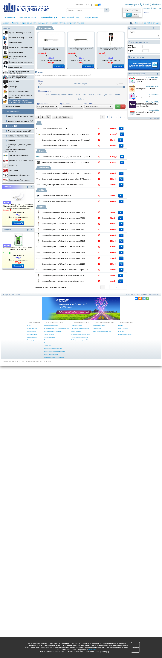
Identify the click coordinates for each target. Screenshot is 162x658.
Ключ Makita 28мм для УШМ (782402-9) (71, 322)
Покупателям (91, 17)
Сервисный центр (48, 17)
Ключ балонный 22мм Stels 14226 (69, 128)
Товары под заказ (49, 626)
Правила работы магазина (51, 617)
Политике (92, 649)
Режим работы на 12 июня (145, 97)
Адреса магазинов (123, 620)
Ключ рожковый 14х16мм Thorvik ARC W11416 (74, 181)
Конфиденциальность (33, 631)
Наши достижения (32, 629)
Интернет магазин (27, 17)
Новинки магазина (49, 634)
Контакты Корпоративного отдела (102, 623)
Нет (135, 15)
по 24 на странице (62, 117)
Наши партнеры (97, 620)
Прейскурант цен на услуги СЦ (79, 631)
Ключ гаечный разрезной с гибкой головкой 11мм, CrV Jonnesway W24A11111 (77, 246)
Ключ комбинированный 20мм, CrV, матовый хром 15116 (77, 453)
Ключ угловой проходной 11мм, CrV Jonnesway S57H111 (77, 282)
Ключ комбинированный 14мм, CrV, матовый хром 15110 (77, 382)
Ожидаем (16, 230)
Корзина (138, 23)
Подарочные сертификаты (125, 626)
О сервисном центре (76, 617)
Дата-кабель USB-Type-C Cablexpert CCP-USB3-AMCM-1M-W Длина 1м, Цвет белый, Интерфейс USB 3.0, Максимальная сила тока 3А (18, 206)
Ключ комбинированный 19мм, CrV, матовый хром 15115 (77, 435)
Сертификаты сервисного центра (80, 620)
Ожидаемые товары (49, 629)
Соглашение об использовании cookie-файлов (56, 620)
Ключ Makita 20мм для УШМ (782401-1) (71, 304)
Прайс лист (121, 623)
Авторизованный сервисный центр (80, 626)
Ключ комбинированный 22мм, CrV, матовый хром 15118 (77, 471)
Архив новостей (154, 118)
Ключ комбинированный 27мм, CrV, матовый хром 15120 (77, 507)
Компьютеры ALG (32, 620)
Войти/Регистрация (152, 23)
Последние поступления (50, 631)
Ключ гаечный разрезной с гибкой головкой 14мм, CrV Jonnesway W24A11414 (77, 264)
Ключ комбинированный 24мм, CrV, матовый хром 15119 (77, 489)
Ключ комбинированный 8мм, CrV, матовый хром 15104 (77, 543)
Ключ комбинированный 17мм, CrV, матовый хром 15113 (77, 417)
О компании (9, 17)
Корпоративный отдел (71, 17)
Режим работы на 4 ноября (145, 89)
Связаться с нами (32, 626)
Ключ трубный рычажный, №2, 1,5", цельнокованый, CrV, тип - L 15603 (77, 205)
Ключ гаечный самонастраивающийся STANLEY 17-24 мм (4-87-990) (77, 146)
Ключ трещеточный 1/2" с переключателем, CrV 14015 (51, 48)
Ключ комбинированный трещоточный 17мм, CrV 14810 (81, 48)
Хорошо (135, 647)
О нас (28, 617)
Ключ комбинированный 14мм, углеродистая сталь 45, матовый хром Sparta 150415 (77, 164)
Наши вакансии (31, 623)
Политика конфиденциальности (52, 623)
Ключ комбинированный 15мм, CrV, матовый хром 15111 (77, 399)
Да (128, 15)
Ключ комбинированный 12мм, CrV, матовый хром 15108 (77, 364)
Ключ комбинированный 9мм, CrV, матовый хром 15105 (77, 561)
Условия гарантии (76, 623)
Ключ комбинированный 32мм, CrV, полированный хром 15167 (77, 525)
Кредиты (120, 617)
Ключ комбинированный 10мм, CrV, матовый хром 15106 (111, 48)
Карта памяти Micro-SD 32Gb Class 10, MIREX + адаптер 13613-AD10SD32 (18, 248)
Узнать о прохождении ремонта (79, 629)
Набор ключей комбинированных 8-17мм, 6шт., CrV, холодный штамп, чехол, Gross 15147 (77, 223)
